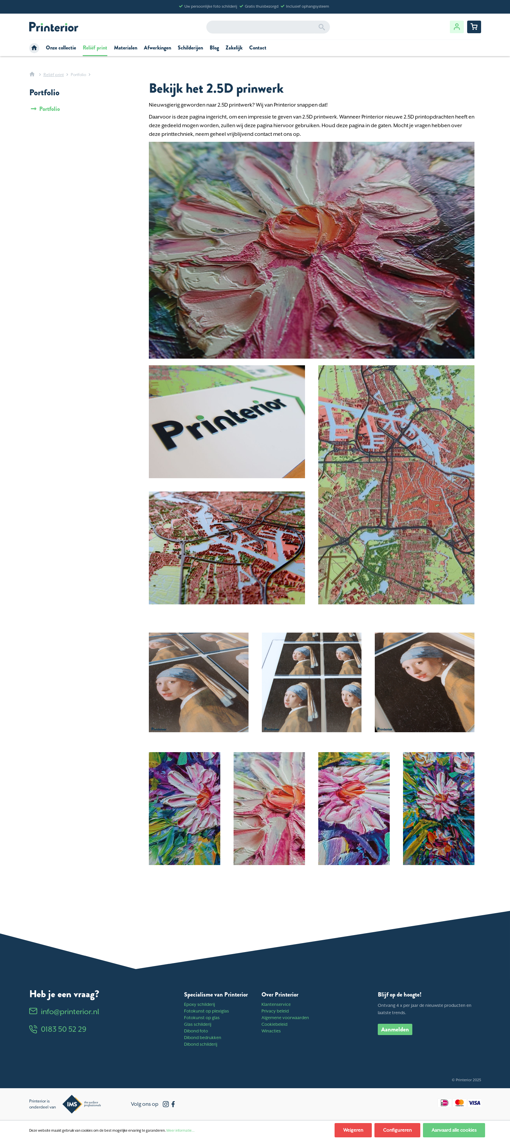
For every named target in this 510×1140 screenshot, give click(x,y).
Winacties (271, 1030)
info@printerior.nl (64, 1011)
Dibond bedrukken (202, 1037)
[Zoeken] (322, 27)
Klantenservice (276, 1004)
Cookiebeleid (274, 1024)
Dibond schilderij (200, 1044)
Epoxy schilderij (199, 1004)
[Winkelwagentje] (474, 27)
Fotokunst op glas (202, 1017)
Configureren (397, 1130)
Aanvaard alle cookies (454, 1130)
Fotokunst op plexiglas (206, 1010)
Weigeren (353, 1130)
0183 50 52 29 (57, 1029)
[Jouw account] (457, 27)
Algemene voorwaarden (285, 1017)
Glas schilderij (197, 1024)
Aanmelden (395, 1029)
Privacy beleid (275, 1010)
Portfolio (49, 109)
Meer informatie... (180, 1130)
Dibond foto (196, 1030)
